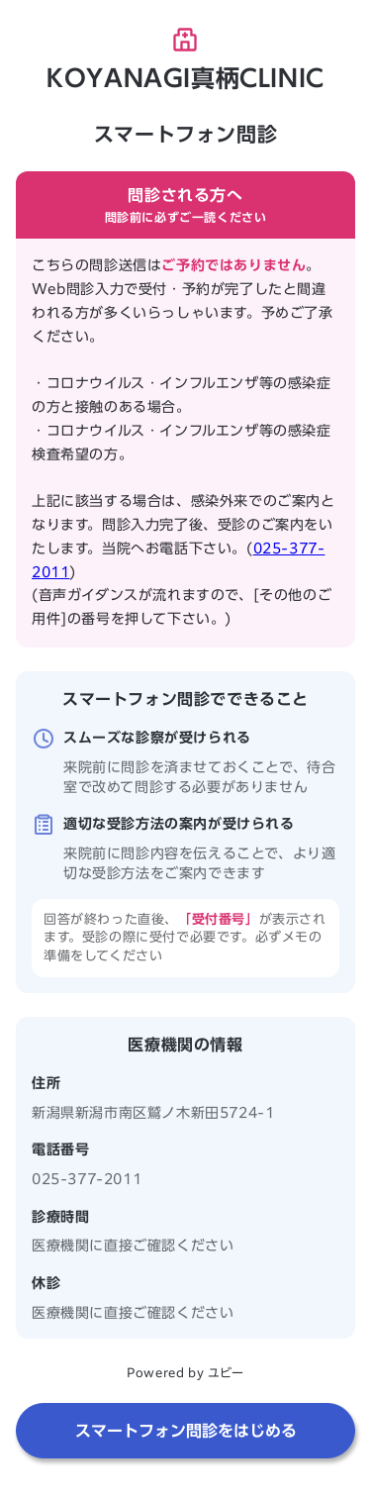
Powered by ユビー (185, 1372)
